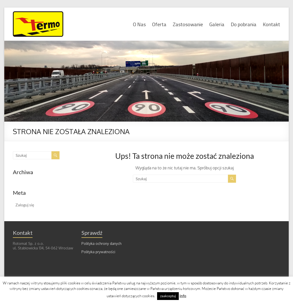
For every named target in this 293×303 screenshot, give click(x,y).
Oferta (159, 24)
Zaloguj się (24, 204)
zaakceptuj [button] (168, 296)
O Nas (139, 24)
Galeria (216, 24)
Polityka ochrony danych (101, 243)
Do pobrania (243, 24)
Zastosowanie (188, 24)
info (183, 295)
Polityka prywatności (98, 252)
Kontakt (271, 24)
